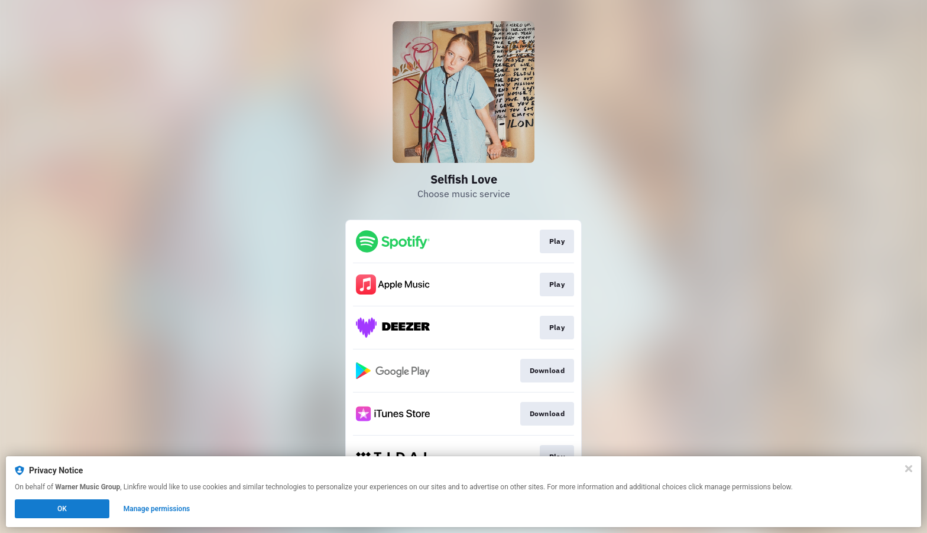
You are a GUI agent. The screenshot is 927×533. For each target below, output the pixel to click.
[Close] (908, 468)
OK (62, 509)
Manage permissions (157, 509)
